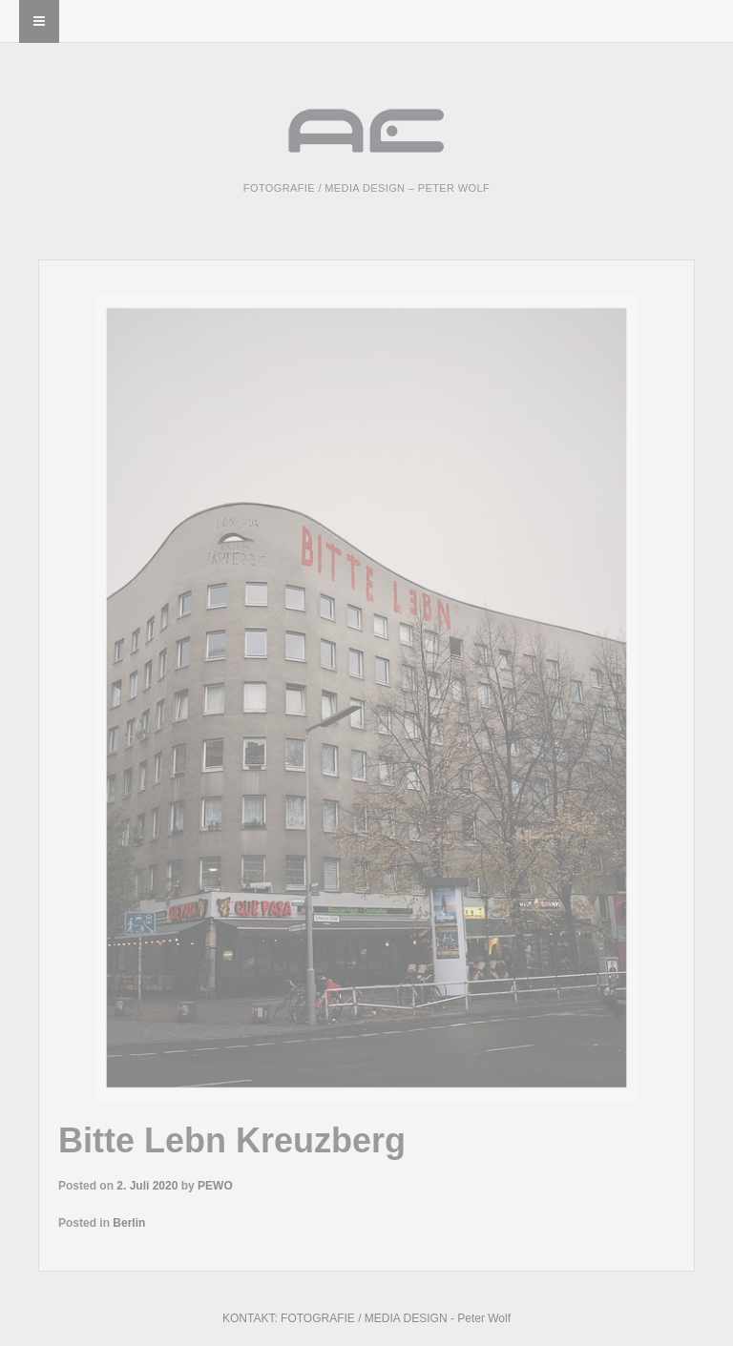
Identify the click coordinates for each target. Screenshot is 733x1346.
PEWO (215, 1185)
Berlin (129, 1223)
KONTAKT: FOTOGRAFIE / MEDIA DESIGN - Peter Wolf (366, 1318)
